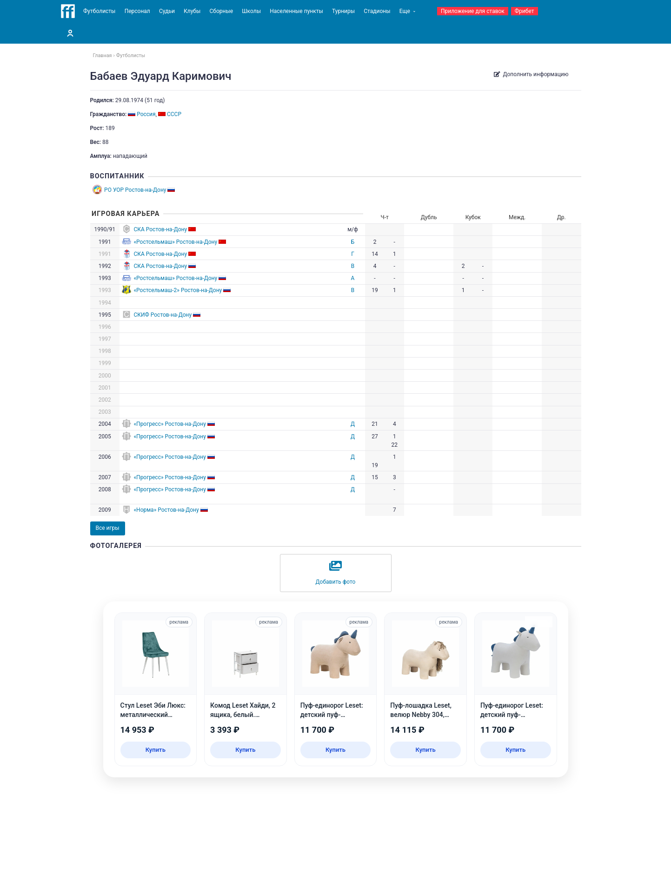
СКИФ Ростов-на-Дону (162, 315)
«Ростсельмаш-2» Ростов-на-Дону (177, 290)
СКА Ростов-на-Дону (160, 229)
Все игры (108, 528)
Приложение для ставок (473, 11)
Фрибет (524, 11)
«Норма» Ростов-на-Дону (166, 510)
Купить (156, 749)
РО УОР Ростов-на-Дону (135, 190)
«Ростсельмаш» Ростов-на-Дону (175, 242)
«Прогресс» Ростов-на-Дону (169, 424)
